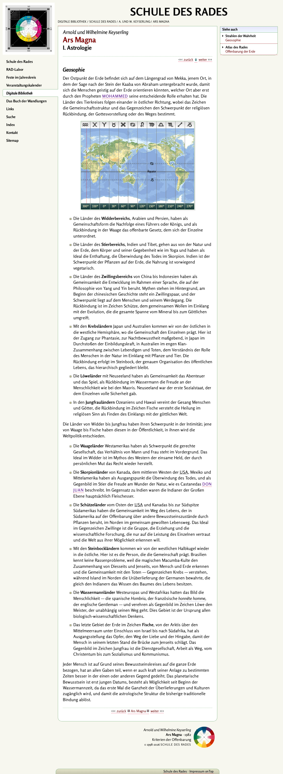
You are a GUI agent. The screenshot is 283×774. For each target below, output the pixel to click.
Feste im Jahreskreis (21, 77)
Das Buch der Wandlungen (26, 101)
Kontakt (12, 132)
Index (10, 125)
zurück (188, 59)
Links (10, 109)
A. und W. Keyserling (134, 21)
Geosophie (251, 38)
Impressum (196, 771)
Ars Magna (161, 21)
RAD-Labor (14, 69)
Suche (11, 117)
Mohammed (115, 96)
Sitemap (12, 140)
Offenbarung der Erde (251, 49)
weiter (203, 59)
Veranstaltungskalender (24, 85)
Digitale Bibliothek (19, 93)
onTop (209, 771)
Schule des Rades (19, 61)
